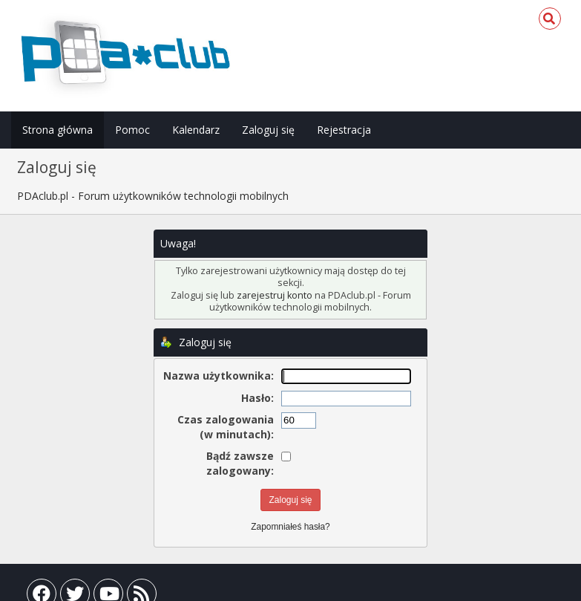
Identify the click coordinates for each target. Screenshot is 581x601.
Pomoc (132, 130)
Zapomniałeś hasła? (290, 527)
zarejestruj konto (274, 295)
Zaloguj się (268, 130)
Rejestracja (344, 130)
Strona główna (57, 130)
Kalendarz (196, 130)
